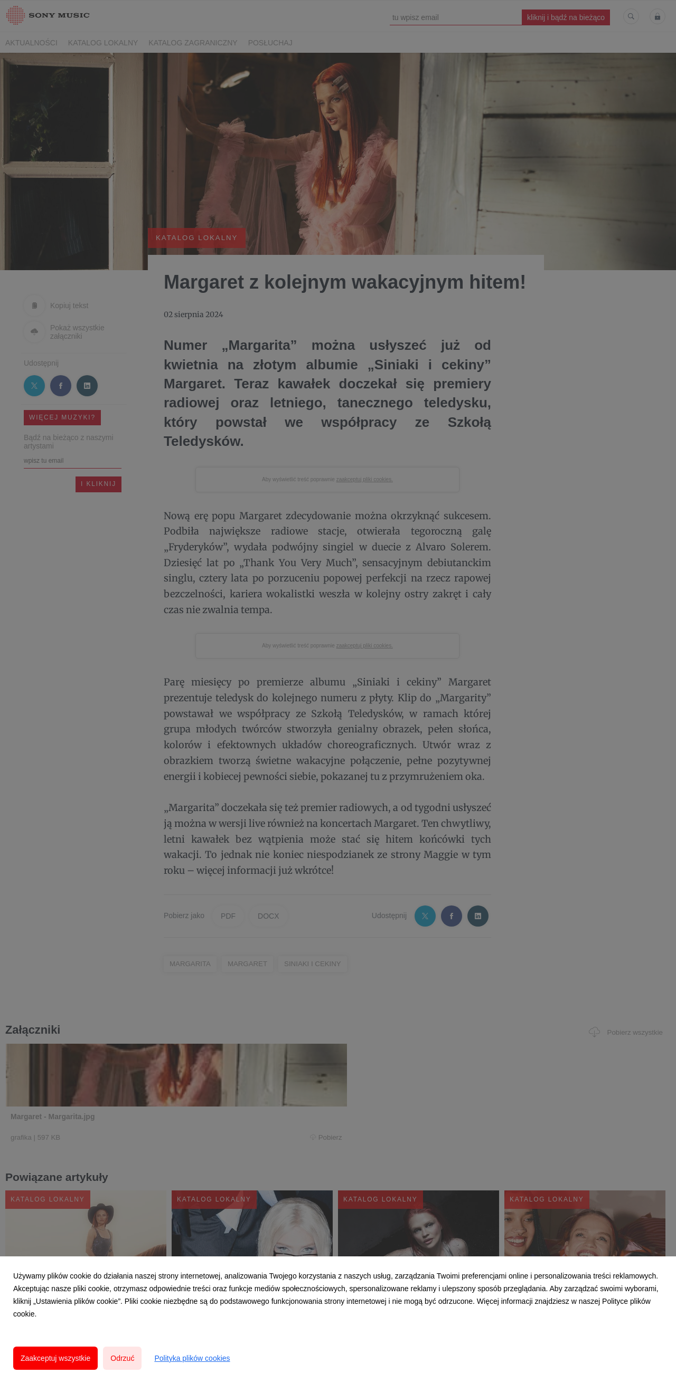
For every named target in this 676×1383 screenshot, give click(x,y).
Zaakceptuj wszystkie (55, 1358)
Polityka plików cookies (192, 1358)
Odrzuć (122, 1358)
